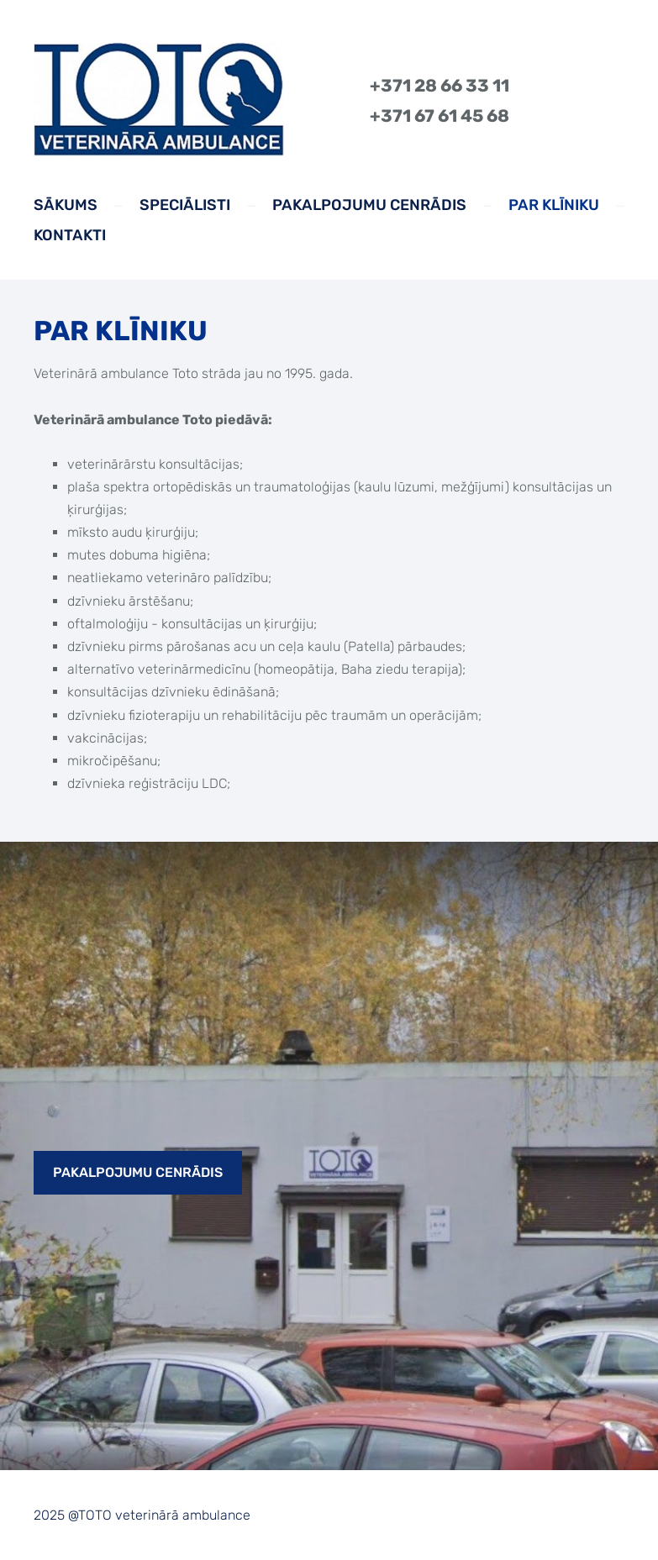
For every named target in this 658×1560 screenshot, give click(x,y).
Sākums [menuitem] (65, 205)
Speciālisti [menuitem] (184, 205)
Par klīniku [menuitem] (553, 205)
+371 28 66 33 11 (439, 86)
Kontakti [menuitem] (70, 235)
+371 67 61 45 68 (439, 116)
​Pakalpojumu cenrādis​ (138, 1172)
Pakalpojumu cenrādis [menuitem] (369, 205)
